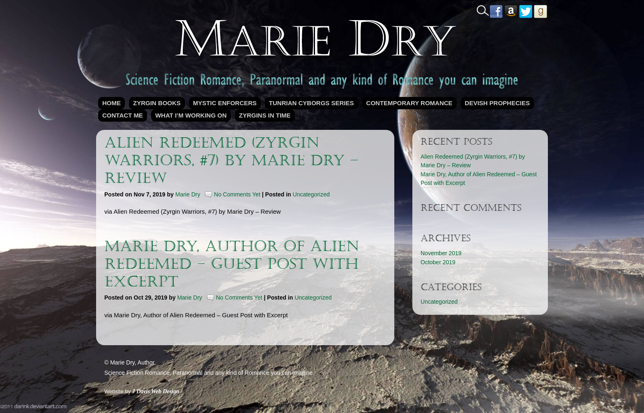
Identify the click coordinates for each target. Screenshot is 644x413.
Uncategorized (311, 194)
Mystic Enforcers (225, 102)
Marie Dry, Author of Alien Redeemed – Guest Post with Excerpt (231, 264)
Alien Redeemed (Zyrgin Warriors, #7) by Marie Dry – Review (231, 160)
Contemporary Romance (409, 102)
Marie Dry (187, 194)
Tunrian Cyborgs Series (311, 102)
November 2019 (441, 253)
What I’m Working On (191, 115)
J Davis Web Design (155, 391)
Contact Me (122, 115)
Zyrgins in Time (265, 115)
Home (111, 102)
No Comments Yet (237, 194)
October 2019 (438, 262)
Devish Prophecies (497, 102)
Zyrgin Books (157, 102)
